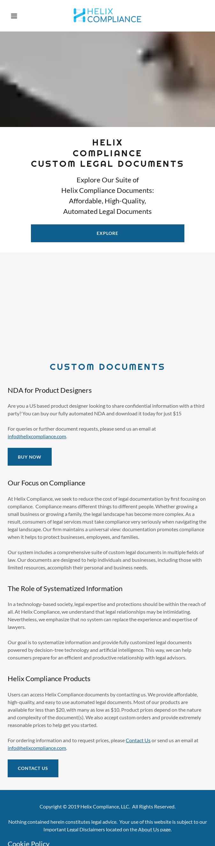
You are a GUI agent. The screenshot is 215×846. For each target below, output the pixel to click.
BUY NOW (29, 457)
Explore (107, 233)
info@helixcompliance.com (37, 436)
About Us (148, 829)
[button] (21, 16)
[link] (107, 16)
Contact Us (138, 740)
